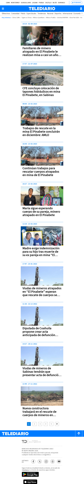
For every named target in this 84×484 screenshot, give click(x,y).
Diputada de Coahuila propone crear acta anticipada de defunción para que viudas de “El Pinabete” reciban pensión (40, 335)
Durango (61, 3)
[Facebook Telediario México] (33, 461)
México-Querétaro (39, 18)
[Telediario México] (41, 8)
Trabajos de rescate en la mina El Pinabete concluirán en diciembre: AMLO (41, 131)
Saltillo (48, 3)
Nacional (50, 13)
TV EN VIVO (77, 3)
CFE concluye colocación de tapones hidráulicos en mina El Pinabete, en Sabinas (41, 91)
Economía (76, 13)
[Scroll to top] (78, 433)
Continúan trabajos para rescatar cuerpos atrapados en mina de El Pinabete (40, 171)
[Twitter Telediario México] (40, 461)
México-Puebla (51, 18)
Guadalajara (26, 3)
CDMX (8, 3)
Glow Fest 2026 (74, 18)
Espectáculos (31, 13)
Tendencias (41, 13)
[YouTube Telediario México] (59, 461)
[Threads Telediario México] (52, 461)
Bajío (55, 3)
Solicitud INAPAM (62, 18)
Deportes (58, 13)
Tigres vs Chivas (26, 18)
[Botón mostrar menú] (3, 8)
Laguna (35, 3)
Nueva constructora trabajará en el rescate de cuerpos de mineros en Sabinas (39, 413)
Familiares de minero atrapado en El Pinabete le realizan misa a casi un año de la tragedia (40, 53)
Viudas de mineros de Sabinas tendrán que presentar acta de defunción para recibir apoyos (41, 373)
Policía (23, 13)
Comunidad (15, 13)
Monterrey (15, 3)
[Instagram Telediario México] (46, 461)
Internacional (67, 13)
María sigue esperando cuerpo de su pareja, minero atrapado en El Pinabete (41, 211)
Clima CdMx (16, 18)
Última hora (6, 13)
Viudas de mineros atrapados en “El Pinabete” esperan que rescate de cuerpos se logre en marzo (41, 293)
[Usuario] (81, 8)
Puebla (41, 3)
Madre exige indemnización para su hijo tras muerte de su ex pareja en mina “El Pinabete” (41, 253)
